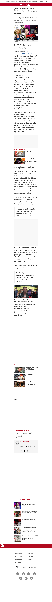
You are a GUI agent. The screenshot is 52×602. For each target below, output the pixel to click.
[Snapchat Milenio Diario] (31, 578)
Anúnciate (18, 562)
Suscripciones (19, 559)
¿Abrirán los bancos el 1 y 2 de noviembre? (31, 375)
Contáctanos (18, 556)
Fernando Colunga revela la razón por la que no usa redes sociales (31, 368)
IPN (44, 1)
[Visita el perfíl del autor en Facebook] (21, 451)
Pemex (27, 1)
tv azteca (19, 433)
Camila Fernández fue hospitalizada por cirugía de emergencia (28, 504)
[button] (1, 5)
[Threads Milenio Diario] (34, 573)
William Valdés (27, 54)
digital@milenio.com (24, 443)
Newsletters (18, 553)
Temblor (23, 1)
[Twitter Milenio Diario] (23, 573)
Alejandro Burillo (35, 1)
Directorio (30, 553)
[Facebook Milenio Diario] (17, 573)
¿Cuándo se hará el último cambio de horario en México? (30, 153)
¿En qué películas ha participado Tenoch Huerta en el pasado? (30, 383)
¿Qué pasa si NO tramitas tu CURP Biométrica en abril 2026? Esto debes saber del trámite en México (30, 537)
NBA (30, 1)
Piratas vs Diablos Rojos (16, 1)
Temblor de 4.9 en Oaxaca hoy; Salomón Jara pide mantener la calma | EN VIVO (29, 521)
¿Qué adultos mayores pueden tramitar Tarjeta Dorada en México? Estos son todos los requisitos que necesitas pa (29, 529)
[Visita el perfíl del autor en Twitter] (27, 451)
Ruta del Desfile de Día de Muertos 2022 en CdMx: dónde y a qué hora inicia (31, 160)
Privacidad (30, 556)
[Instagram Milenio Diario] (28, 573)
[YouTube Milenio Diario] (20, 578)
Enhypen (41, 1)
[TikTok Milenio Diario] (26, 578)
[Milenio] (26, 4)
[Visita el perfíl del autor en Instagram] (24, 451)
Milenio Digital (19, 44)
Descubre (19, 436)
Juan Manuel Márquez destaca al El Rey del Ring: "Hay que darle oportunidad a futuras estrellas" (29, 513)
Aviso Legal (31, 559)
